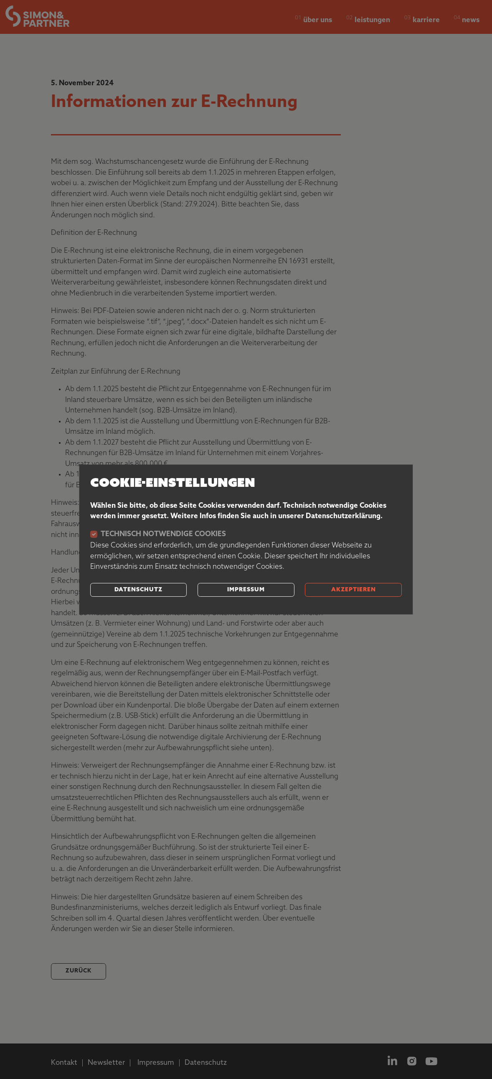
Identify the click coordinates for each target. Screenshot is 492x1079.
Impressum (246, 590)
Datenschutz (138, 590)
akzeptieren (353, 590)
